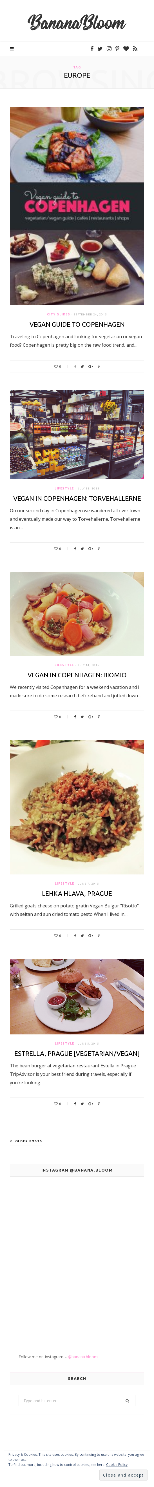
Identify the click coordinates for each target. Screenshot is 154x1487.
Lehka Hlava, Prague (77, 893)
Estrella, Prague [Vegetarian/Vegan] (77, 1053)
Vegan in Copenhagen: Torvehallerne (77, 498)
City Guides (58, 314)
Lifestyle (64, 488)
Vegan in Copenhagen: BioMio (77, 674)
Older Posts (26, 1141)
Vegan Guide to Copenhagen (77, 324)
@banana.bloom (83, 1356)
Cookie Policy (117, 1464)
